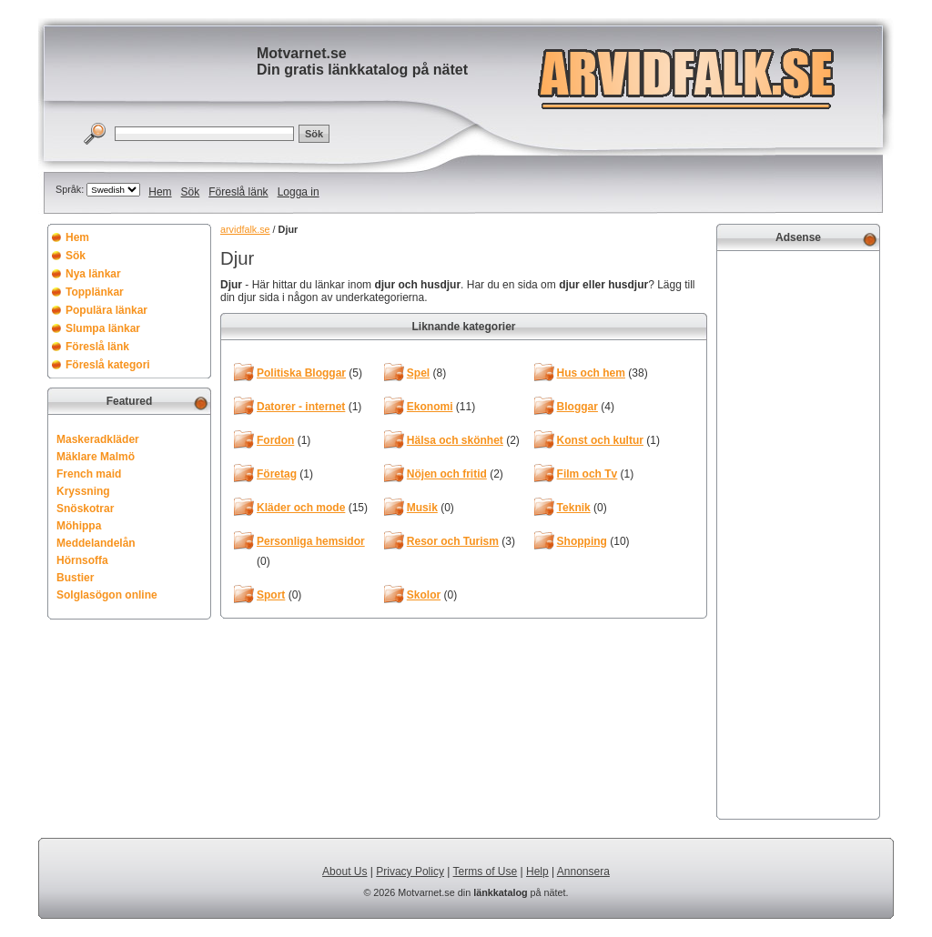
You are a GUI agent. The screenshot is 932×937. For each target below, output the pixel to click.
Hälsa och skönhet (455, 440)
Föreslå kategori (108, 364)
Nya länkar (93, 273)
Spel (418, 373)
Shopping (582, 541)
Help (537, 871)
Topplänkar (95, 292)
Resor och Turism (453, 541)
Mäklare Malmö (95, 456)
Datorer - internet (301, 406)
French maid (88, 474)
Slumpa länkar (103, 328)
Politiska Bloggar (301, 373)
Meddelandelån (96, 543)
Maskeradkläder (97, 439)
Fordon (275, 440)
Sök (190, 192)
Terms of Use (485, 871)
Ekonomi (430, 406)
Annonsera (583, 871)
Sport (271, 595)
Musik (422, 507)
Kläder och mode (301, 507)
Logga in (298, 192)
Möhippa (78, 525)
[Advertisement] (798, 533)
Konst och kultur (600, 440)
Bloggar (577, 406)
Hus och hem (591, 373)
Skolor (424, 595)
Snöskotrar (85, 508)
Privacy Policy (410, 871)
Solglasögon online (106, 595)
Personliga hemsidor (311, 541)
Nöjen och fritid (447, 474)
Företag (277, 474)
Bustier (75, 577)
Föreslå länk (238, 192)
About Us (344, 871)
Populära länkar (106, 310)
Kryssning (83, 491)
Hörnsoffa (82, 560)
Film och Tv (587, 474)
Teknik (574, 507)
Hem (159, 192)
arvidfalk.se (245, 229)
